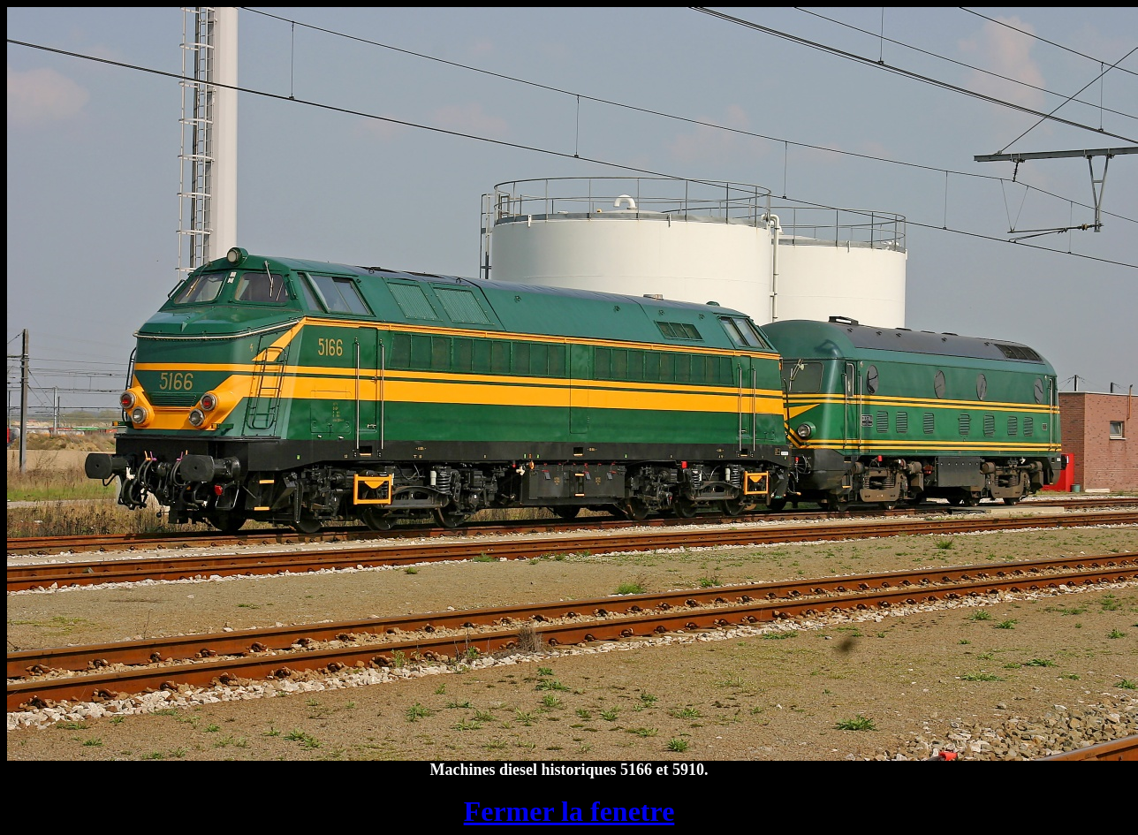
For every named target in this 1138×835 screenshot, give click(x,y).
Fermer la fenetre (569, 811)
